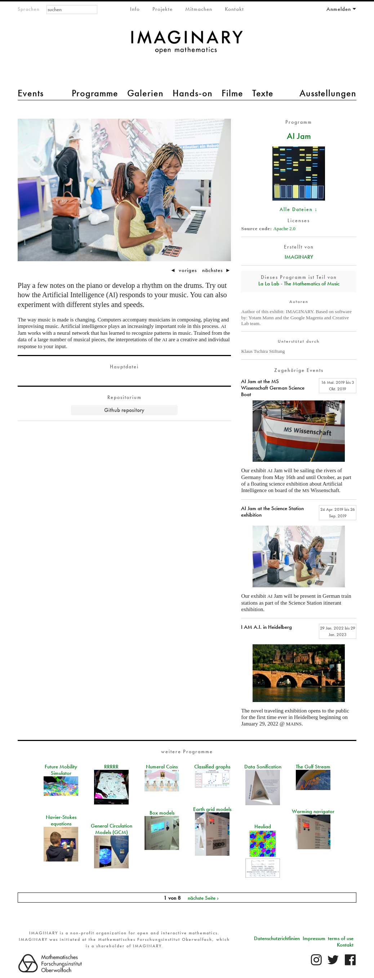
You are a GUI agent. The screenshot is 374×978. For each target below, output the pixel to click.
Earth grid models (212, 809)
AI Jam (299, 135)
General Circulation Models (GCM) (111, 829)
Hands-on (193, 93)
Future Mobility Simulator (61, 769)
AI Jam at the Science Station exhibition (272, 511)
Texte (262, 93)
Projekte (162, 9)
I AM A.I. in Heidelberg (266, 627)
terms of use (340, 938)
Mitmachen (198, 9)
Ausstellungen (327, 93)
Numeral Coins (162, 766)
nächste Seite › (203, 897)
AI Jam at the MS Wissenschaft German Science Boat (272, 388)
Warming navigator (313, 811)
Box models (162, 813)
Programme (95, 93)
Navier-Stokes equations (61, 820)
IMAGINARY (299, 257)
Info (135, 9)
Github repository (124, 410)
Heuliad (262, 826)
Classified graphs (212, 766)
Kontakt (234, 9)
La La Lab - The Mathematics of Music (298, 283)
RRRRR (111, 766)
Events (31, 93)
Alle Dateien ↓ (299, 209)
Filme (232, 93)
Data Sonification (262, 766)
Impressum (314, 938)
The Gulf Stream (313, 766)
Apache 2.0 (284, 228)
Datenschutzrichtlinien (277, 938)
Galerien (145, 93)
